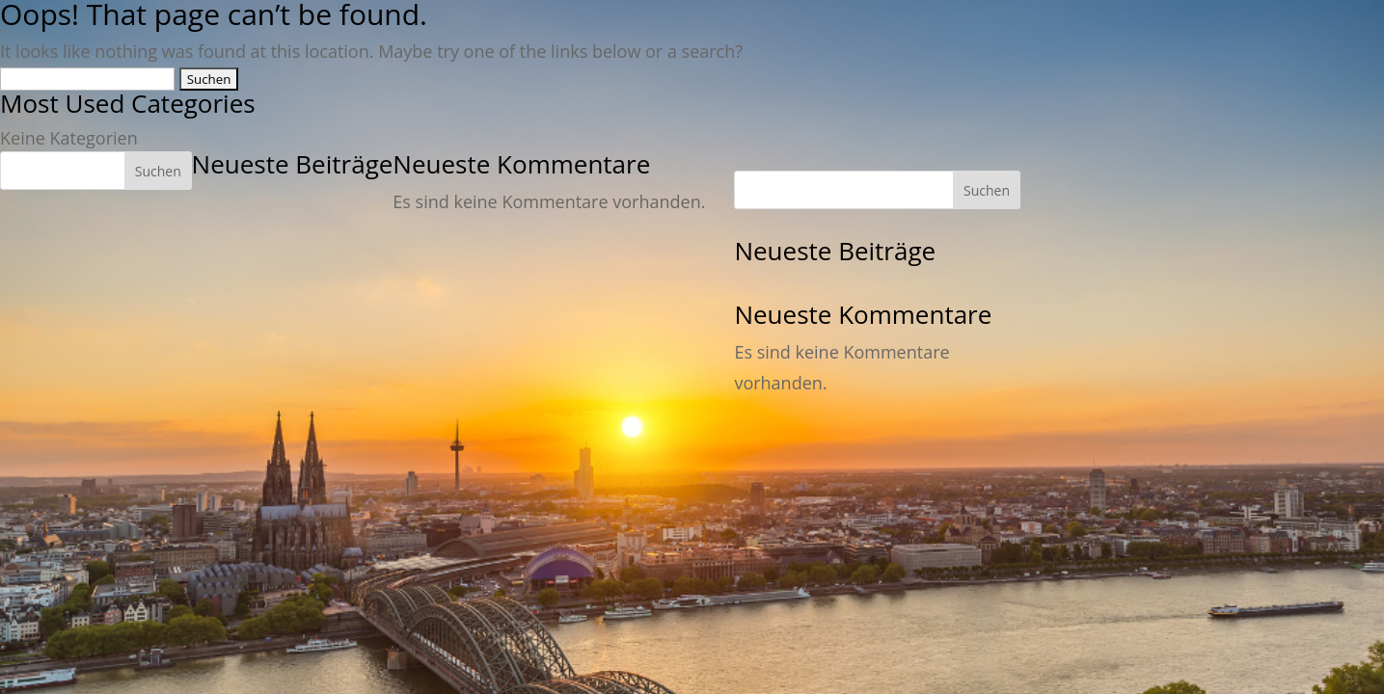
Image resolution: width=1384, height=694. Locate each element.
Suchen (158, 171)
